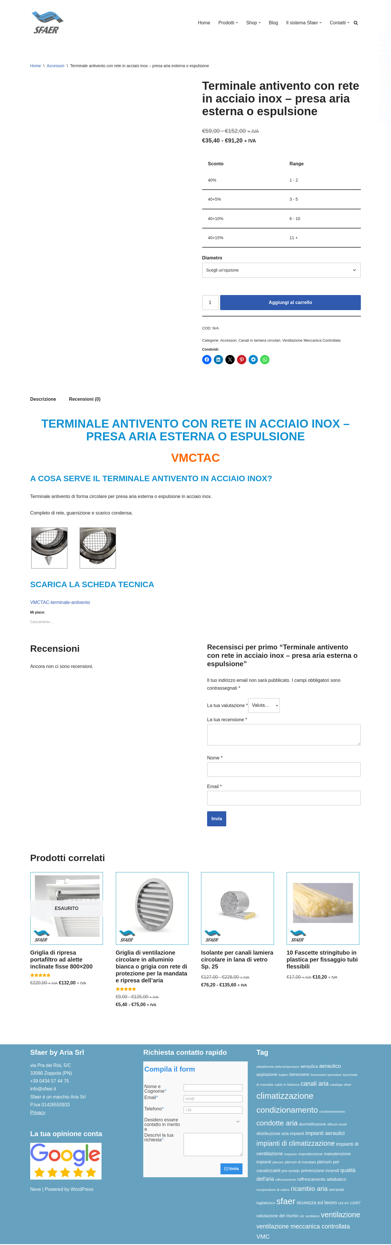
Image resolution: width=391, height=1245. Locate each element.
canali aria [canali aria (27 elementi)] (315, 1084)
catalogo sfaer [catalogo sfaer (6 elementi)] (341, 1085)
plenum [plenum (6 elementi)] (278, 1163)
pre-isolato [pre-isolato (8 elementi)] (291, 1171)
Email (214, 787)
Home (203, 22)
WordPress (81, 1190)
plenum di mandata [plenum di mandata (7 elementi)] (300, 1163)
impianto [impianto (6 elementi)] (290, 1155)
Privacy (37, 1113)
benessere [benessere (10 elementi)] (299, 1075)
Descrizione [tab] (43, 400)
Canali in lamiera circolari (260, 341)
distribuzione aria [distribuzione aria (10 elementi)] (272, 1134)
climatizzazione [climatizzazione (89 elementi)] (285, 1096)
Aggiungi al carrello (290, 303)
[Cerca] (356, 23)
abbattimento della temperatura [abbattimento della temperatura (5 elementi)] (277, 1067)
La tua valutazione (227, 706)
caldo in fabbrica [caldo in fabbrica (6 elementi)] (287, 1085)
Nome (214, 758)
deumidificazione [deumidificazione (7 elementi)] (312, 1125)
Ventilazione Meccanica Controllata (312, 341)
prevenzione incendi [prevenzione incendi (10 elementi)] (320, 1171)
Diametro (212, 258)
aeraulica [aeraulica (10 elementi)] (309, 1067)
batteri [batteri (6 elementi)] (283, 1076)
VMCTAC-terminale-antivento (60, 603)
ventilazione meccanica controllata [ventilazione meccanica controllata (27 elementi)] (303, 1227)
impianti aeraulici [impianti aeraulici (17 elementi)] (325, 1134)
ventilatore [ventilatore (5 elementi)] (312, 1217)
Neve (35, 1190)
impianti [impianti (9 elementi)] (297, 1134)
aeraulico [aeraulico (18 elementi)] (330, 1067)
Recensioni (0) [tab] (85, 400)
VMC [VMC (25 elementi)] (263, 1237)
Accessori (55, 65)
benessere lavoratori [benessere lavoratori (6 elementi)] (326, 1076)
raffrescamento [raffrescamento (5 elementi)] (285, 1180)
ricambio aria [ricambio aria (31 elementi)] (309, 1189)
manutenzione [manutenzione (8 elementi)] (310, 1155)
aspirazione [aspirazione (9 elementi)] (266, 1075)
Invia (231, 1169)
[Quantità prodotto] (210, 303)
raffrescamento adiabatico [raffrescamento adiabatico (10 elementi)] (321, 1180)
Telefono (154, 1109)
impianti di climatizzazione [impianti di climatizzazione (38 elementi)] (295, 1144)
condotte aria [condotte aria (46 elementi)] (277, 1124)
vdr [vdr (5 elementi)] (302, 1217)
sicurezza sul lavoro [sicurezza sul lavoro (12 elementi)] (317, 1203)
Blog (273, 22)
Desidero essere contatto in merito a (162, 1126)
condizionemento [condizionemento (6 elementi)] (332, 1112)
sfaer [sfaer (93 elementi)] (285, 1202)
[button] (236, 22)
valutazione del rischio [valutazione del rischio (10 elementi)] (277, 1217)
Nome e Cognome (155, 1089)
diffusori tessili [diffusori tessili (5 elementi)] (337, 1125)
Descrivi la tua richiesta (158, 1138)
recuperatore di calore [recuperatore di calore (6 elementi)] (272, 1190)
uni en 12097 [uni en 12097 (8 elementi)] (349, 1204)
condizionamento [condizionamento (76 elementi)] (287, 1110)
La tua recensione (227, 721)
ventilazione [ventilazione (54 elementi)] (340, 1216)
